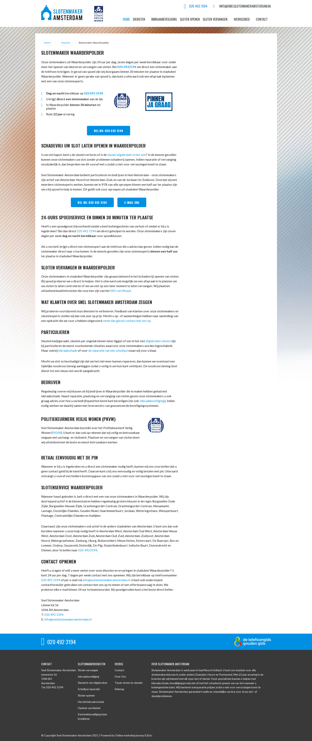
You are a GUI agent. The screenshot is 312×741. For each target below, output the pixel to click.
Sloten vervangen (88, 670)
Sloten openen (86, 695)
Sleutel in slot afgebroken (92, 682)
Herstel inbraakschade (91, 701)
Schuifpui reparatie (89, 689)
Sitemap (119, 689)
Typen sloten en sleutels (129, 682)
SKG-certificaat (120, 290)
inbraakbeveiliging (152, 401)
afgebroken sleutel (158, 341)
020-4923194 (126, 67)
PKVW (56, 432)
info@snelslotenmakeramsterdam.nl (106, 580)
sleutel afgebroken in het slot (126, 154)
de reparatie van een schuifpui (108, 350)
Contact (119, 670)
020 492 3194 (86, 231)
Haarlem (65, 42)
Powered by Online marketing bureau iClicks (126, 735)
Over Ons (120, 676)
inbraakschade (67, 350)
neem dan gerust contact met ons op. (127, 320)
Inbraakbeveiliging (88, 676)
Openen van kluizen (89, 708)
